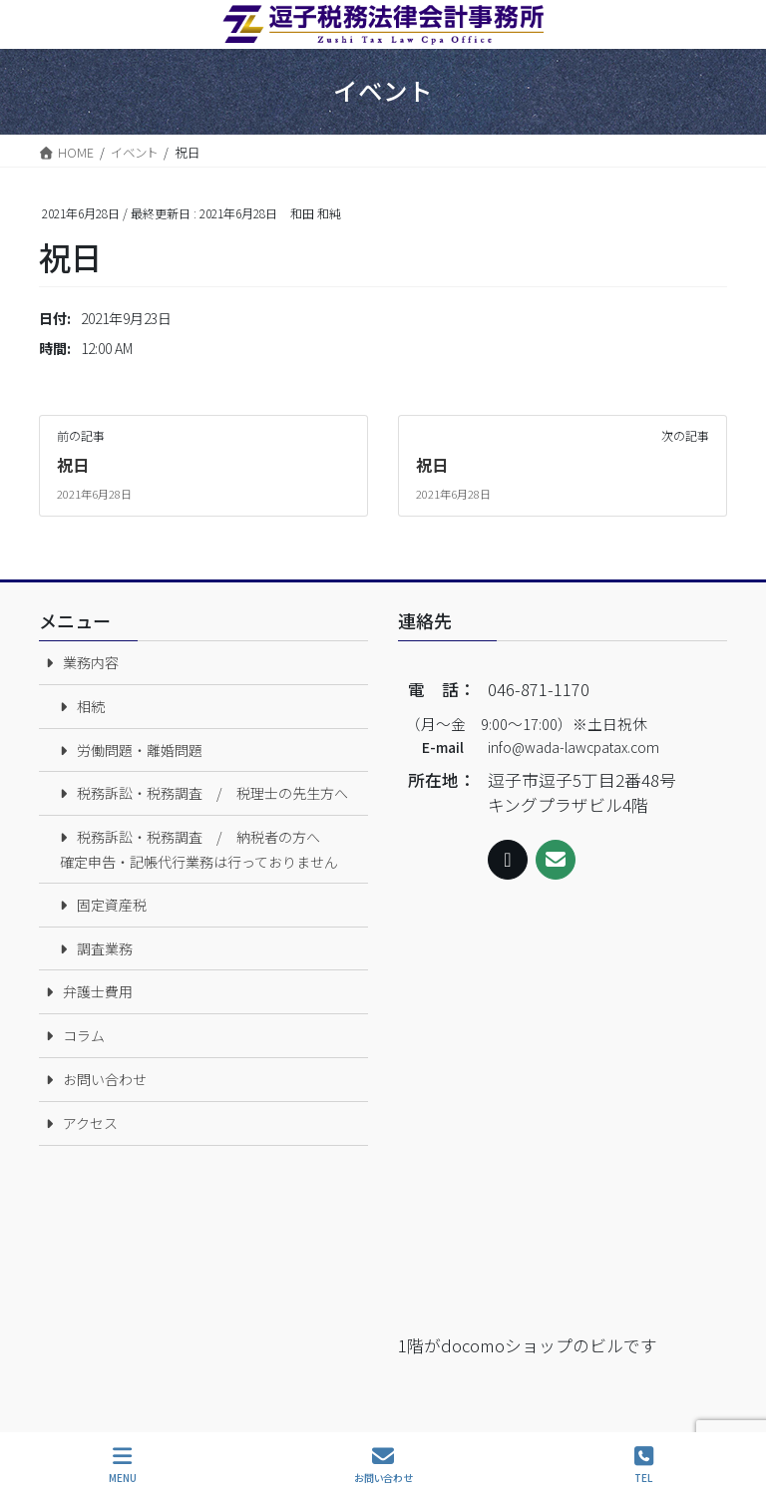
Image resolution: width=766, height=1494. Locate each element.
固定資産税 (112, 905)
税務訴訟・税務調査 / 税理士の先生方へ (212, 793)
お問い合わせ (105, 1079)
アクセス (90, 1123)
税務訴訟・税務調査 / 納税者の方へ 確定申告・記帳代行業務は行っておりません (204, 849)
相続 (91, 706)
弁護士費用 (98, 991)
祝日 (73, 465)
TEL (644, 1464)
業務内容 (91, 662)
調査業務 (105, 948)
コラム (84, 1035)
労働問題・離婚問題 (139, 750)
